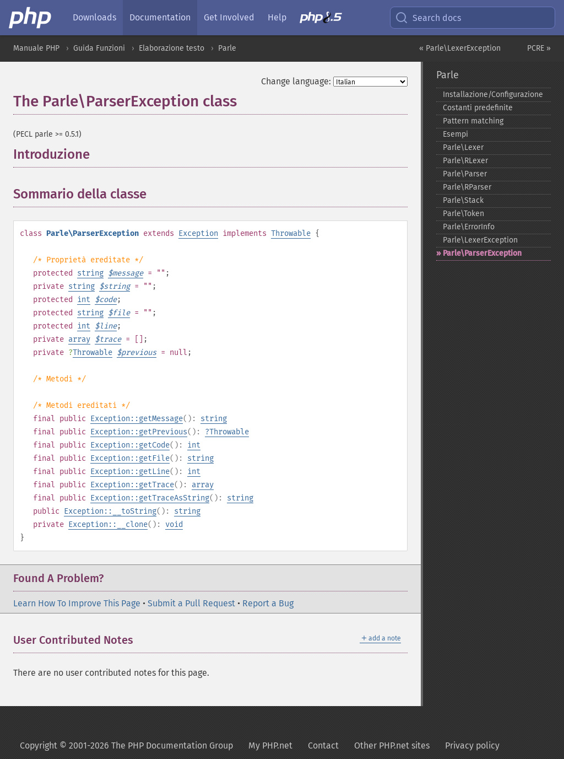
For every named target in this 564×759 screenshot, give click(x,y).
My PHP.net (270, 745)
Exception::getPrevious (138, 432)
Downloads (94, 17)
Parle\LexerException (480, 240)
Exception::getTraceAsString (149, 498)
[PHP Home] (31, 17)
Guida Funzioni (99, 48)
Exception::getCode (130, 445)
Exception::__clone (108, 524)
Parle (227, 48)
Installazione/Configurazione (493, 94)
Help (277, 17)
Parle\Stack (463, 200)
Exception (198, 233)
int (83, 299)
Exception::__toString (110, 511)
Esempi (455, 134)
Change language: (296, 81)
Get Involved (229, 17)
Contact (323, 745)
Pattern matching (473, 121)
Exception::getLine (130, 471)
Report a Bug (268, 603)
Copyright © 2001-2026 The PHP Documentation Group (126, 745)
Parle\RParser (467, 187)
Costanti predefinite (478, 107)
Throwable (291, 233)
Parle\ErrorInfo (469, 227)
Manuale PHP (36, 48)
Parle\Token (463, 213)
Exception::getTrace (132, 484)
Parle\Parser (465, 174)
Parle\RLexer (465, 160)
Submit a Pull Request (191, 603)
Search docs (428, 17)
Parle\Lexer (463, 147)
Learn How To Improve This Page (76, 603)
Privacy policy (472, 745)
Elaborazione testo (171, 48)
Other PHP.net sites (392, 745)
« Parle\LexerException (460, 48)
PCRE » (539, 48)
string (90, 273)
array (79, 339)
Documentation (160, 17)
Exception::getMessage (136, 418)
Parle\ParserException (482, 253)
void (174, 524)
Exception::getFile (130, 458)
